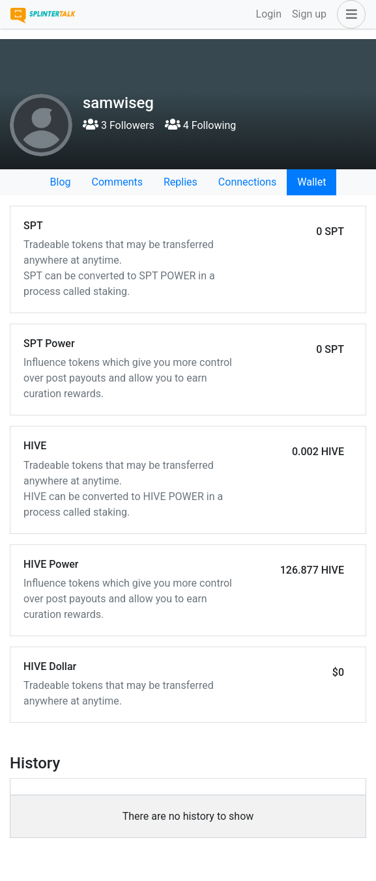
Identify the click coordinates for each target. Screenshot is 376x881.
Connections (247, 182)
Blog (60, 182)
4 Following (200, 125)
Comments (117, 182)
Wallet (311, 182)
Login (269, 14)
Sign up (309, 14)
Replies (180, 182)
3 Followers (118, 125)
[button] (349, 14)
